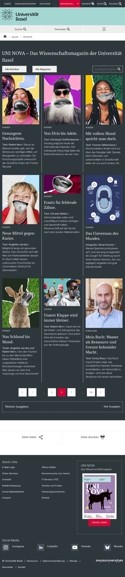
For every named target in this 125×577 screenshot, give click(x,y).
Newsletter (7, 567)
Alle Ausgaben (112, 406)
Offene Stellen (49, 467)
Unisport (6, 497)
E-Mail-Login (8, 467)
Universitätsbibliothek (13, 491)
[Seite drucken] (92, 437)
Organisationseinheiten (25, 3)
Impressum (32, 561)
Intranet (45, 497)
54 (91, 392)
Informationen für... (68, 3)
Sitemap (73, 561)
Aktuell (15, 37)
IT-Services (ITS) (50, 479)
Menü (104, 29)
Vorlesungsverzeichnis (53, 491)
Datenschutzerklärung (53, 561)
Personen (113, 4)
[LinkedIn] (47, 547)
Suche (99, 4)
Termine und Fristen (52, 485)
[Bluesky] (113, 547)
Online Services (10, 473)
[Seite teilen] (32, 437)
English (7, 3)
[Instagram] (13, 547)
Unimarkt (6, 479)
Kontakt (21, 567)
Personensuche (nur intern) (56, 473)
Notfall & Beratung (11, 485)
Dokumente (45, 3)
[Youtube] (81, 547)
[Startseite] (5, 37)
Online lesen (99, 522)
